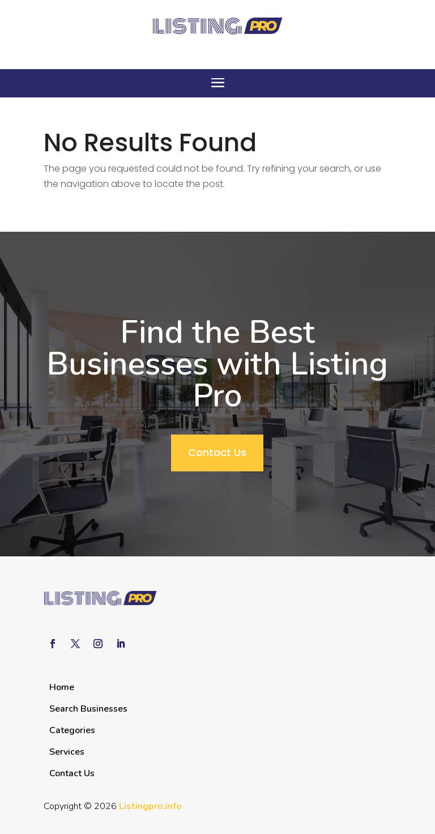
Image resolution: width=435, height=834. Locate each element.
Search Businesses (88, 709)
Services (66, 752)
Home (61, 687)
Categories (72, 730)
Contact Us (217, 452)
